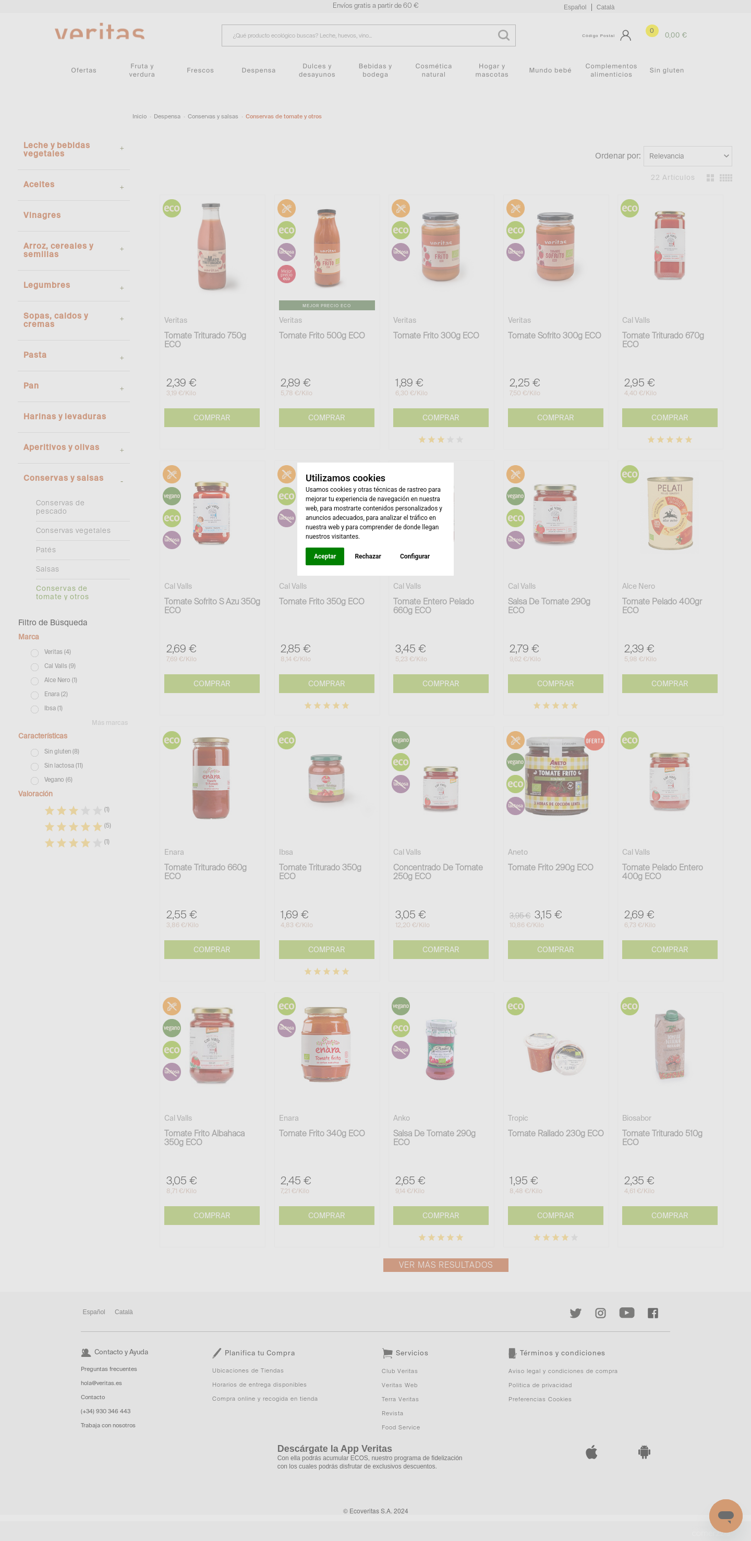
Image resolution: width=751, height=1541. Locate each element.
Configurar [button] (415, 556)
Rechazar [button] (368, 556)
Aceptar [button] (325, 556)
